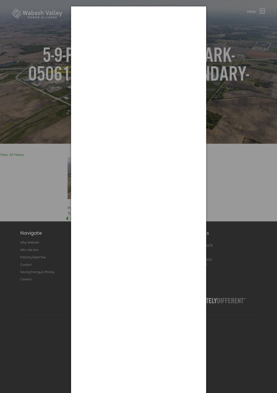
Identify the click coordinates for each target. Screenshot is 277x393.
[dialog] (138, 22)
